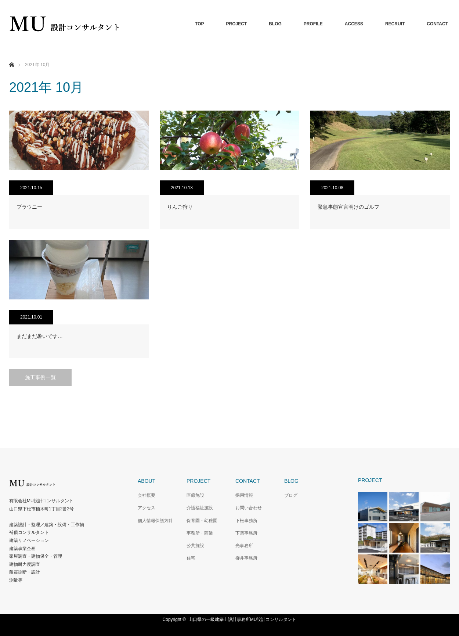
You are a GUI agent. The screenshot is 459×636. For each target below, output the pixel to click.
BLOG (275, 23)
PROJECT (236, 23)
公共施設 (195, 545)
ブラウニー (29, 207)
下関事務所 (246, 533)
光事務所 (244, 545)
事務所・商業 (200, 533)
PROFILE (313, 23)
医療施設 (195, 495)
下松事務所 (246, 520)
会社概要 (146, 495)
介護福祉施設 (200, 507)
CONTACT (437, 23)
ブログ (290, 495)
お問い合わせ (248, 507)
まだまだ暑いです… (40, 336)
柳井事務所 (246, 558)
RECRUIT (395, 23)
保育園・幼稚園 (202, 520)
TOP (199, 23)
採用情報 (244, 495)
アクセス (146, 507)
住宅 (191, 558)
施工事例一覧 (40, 377)
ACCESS (354, 23)
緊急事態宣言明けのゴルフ (348, 207)
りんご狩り (180, 207)
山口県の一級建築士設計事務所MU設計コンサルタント (242, 619)
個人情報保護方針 (155, 520)
